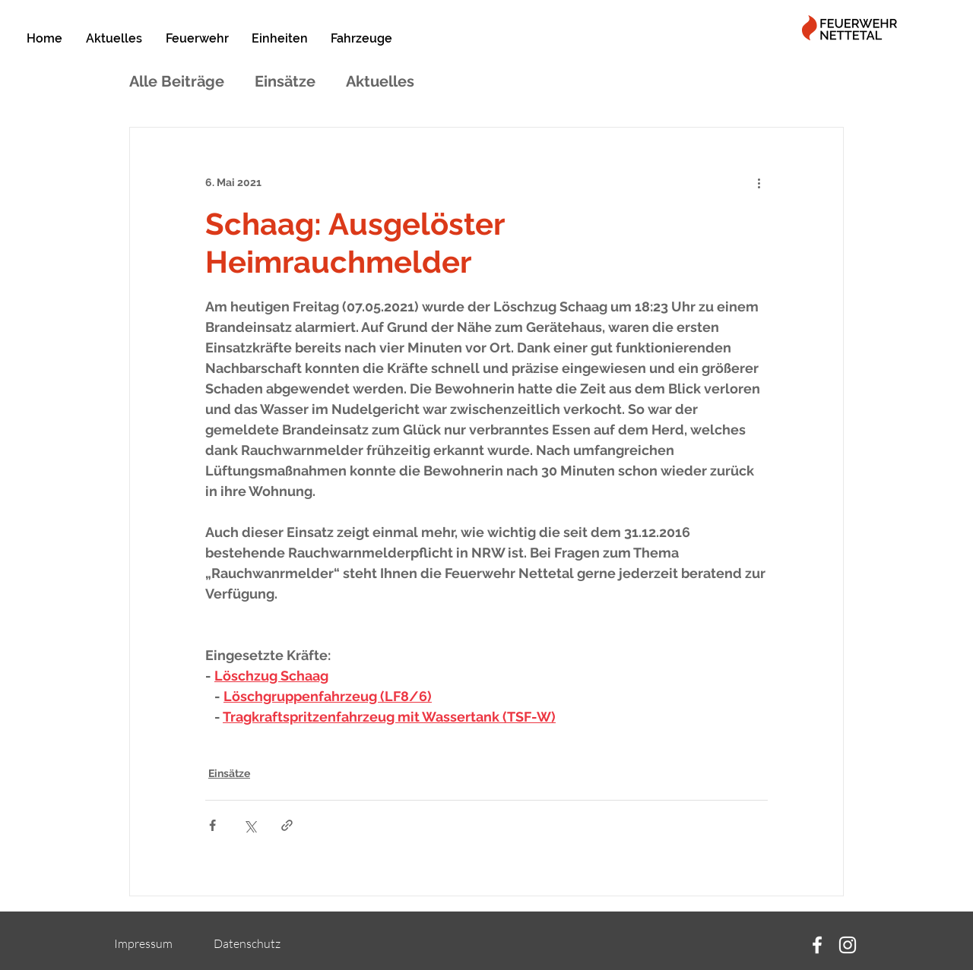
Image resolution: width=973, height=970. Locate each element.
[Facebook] (817, 945)
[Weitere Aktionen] (759, 182)
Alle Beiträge (176, 81)
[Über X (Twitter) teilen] (249, 825)
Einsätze (285, 81)
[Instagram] (847, 945)
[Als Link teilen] (287, 825)
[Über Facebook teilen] (212, 825)
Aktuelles (380, 81)
